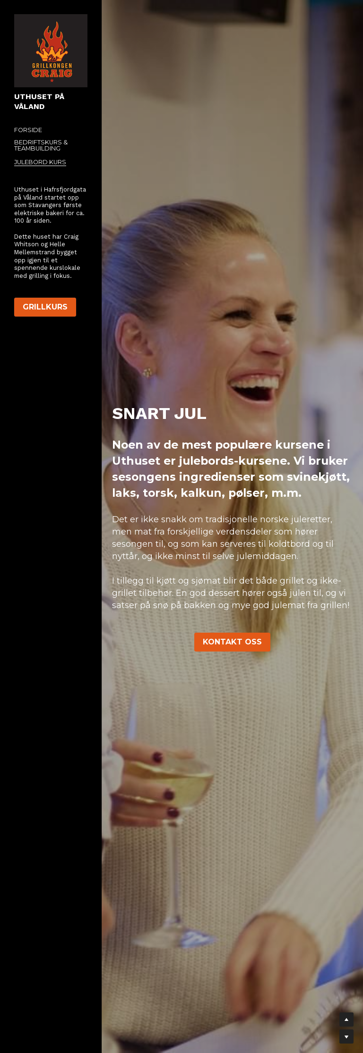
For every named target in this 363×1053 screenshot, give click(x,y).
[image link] (50, 50)
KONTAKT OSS (232, 641)
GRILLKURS (45, 306)
